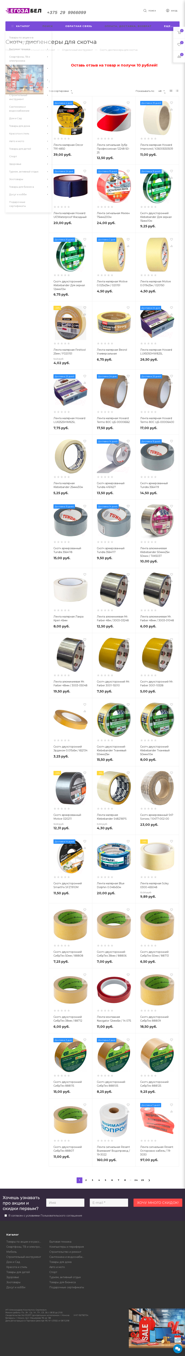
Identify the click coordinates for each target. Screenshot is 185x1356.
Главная (10, 49)
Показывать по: (145, 90)
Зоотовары (13, 1282)
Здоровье (12, 1277)
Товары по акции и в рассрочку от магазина (25, 1241)
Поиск (47, 26)
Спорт (53, 1272)
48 (161, 90)
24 (136, 1180)
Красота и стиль (16, 1267)
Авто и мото (57, 1267)
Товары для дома (60, 1262)
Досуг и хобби (15, 1287)
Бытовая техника (60, 1241)
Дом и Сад (13, 1262)
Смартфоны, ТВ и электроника (25, 1246)
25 (142, 1180)
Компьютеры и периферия (66, 1246)
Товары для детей (18, 1272)
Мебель (11, 1251)
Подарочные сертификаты (66, 1287)
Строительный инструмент (23, 1257)
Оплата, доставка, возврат (128, 26)
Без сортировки (60, 90)
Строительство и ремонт (65, 1251)
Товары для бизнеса (62, 1282)
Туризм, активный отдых (65, 1277)
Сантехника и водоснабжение (68, 1257)
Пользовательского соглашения (61, 1215)
